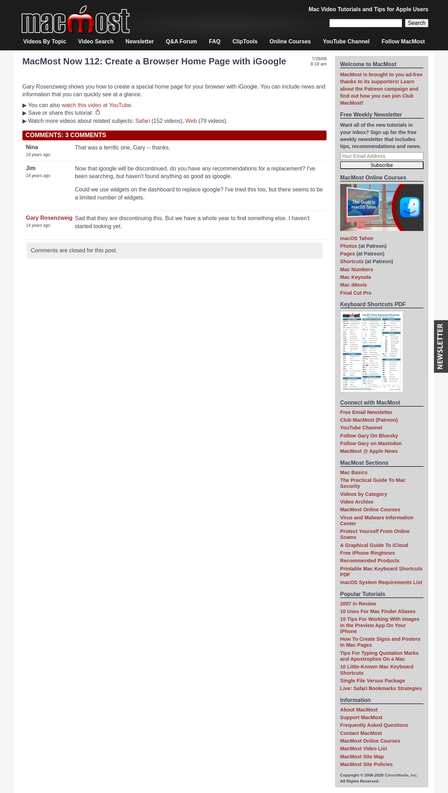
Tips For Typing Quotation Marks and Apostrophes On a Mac (379, 656)
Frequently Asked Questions (374, 725)
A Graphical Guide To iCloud (374, 545)
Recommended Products (370, 560)
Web (191, 121)
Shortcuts (352, 261)
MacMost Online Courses (370, 509)
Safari (142, 121)
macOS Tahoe (356, 238)
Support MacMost (361, 717)
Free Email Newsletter (366, 412)
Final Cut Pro (356, 293)
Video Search (95, 41)
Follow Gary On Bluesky (369, 435)
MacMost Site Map (362, 756)
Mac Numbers (356, 269)
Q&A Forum (181, 41)
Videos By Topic (44, 41)
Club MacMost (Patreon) (369, 420)
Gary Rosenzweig (49, 218)
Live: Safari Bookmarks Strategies (381, 688)
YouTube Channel (346, 41)
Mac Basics (354, 472)
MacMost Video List (363, 748)
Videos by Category (363, 494)
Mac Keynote (355, 277)
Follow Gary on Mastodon (371, 443)
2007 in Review (358, 603)
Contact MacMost (361, 733)
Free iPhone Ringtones (367, 553)
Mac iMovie (353, 285)
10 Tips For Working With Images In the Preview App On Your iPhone (379, 625)
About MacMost (359, 710)
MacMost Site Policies (366, 764)
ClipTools (245, 41)
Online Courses (290, 41)
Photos (348, 246)
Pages (347, 254)
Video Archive (356, 502)
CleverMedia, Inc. (401, 775)
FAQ (214, 41)
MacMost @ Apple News (369, 451)
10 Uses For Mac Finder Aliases (377, 611)
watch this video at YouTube (96, 105)
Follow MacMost (403, 41)
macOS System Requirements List (381, 582)
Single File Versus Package (372, 680)
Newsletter (140, 41)
